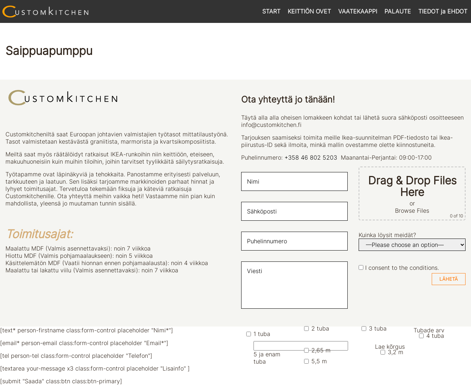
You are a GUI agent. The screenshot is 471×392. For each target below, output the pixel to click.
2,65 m (317, 350)
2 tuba (316, 328)
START (271, 11)
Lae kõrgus (390, 346)
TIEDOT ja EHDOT (442, 11)
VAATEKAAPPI (357, 11)
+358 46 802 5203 (310, 157)
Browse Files (412, 210)
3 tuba (374, 328)
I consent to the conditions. (402, 267)
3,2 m (391, 352)
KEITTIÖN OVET (309, 11)
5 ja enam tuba (273, 353)
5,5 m (315, 361)
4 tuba (431, 335)
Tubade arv (429, 330)
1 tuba (258, 333)
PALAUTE (397, 11)
